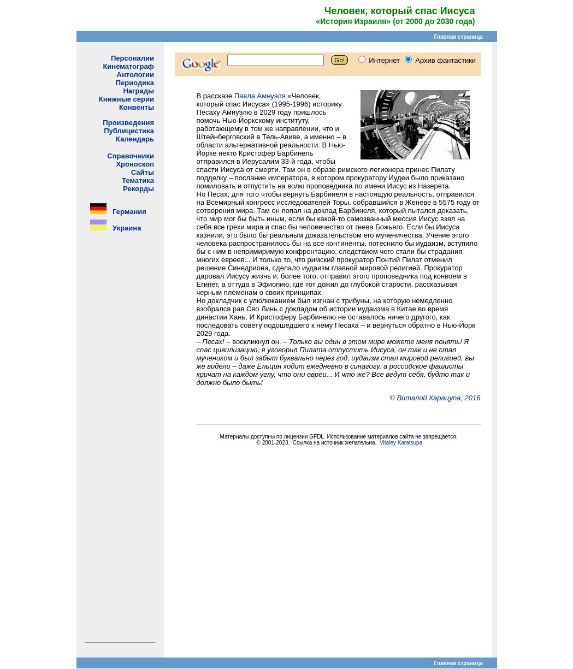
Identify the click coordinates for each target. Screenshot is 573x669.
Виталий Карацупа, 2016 (438, 398)
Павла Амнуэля (260, 96)
